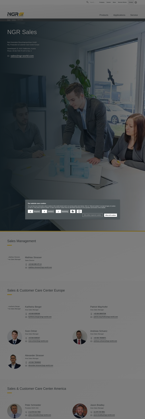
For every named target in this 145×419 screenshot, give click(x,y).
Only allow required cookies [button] (92, 215)
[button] (34, 211)
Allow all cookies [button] (110, 215)
